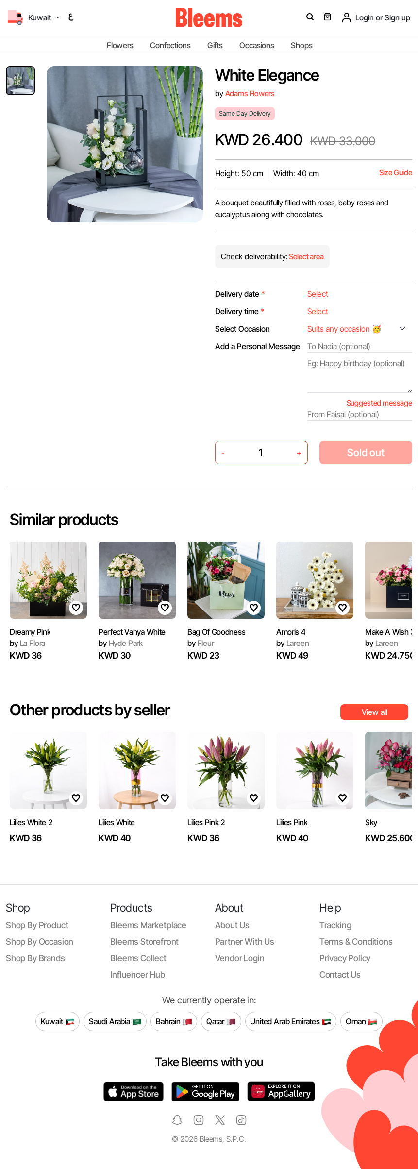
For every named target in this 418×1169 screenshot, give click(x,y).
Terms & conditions (356, 941)
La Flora (27, 643)
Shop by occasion (39, 941)
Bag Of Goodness (216, 632)
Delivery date (240, 294)
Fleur (200, 643)
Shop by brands (35, 958)
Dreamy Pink (30, 632)
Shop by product (37, 925)
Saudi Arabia (115, 1021)
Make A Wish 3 (390, 632)
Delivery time (240, 311)
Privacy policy (345, 958)
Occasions (256, 45)
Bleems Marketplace (148, 925)
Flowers (120, 45)
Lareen (292, 643)
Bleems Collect (138, 958)
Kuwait (58, 1021)
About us (232, 925)
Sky (371, 822)
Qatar (221, 1021)
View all (374, 712)
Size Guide (395, 172)
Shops (301, 45)
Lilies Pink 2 (206, 822)
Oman (361, 1021)
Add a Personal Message (257, 346)
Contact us (340, 974)
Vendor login (240, 958)
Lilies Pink (291, 822)
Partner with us (244, 941)
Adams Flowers (250, 93)
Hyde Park (121, 643)
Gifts (215, 45)
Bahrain (174, 1021)
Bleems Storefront (144, 941)
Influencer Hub (137, 974)
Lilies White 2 (31, 822)
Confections (170, 45)
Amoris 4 (290, 632)
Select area (306, 256)
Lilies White (117, 822)
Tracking (335, 925)
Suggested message (379, 402)
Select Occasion (242, 329)
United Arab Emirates (291, 1021)
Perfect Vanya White (132, 632)
